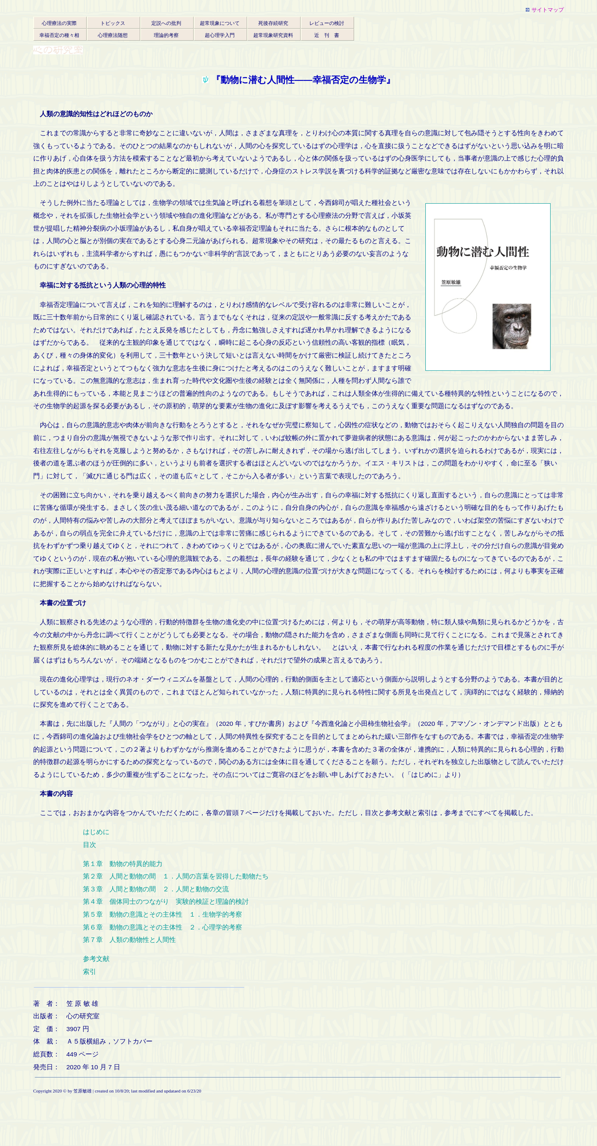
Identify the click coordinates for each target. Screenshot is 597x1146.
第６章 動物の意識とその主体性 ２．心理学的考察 (162, 927)
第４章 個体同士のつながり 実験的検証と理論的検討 (166, 901)
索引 (89, 971)
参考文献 (96, 958)
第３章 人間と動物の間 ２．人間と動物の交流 (156, 889)
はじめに (96, 831)
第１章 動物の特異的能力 (123, 863)
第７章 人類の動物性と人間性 (129, 939)
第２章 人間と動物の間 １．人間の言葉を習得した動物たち (176, 876)
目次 (89, 844)
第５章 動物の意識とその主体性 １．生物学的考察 (162, 914)
